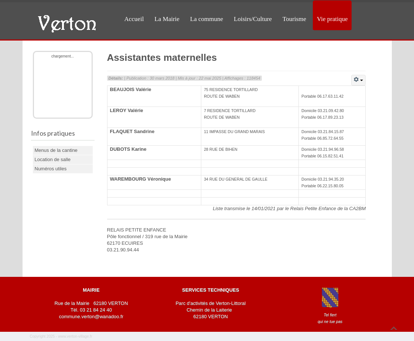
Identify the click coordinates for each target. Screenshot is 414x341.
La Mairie (166, 18)
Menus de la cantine (56, 150)
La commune (206, 18)
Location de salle (53, 159)
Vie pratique (332, 18)
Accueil (134, 18)
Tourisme (294, 18)
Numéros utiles (51, 168)
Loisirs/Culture (253, 18)
